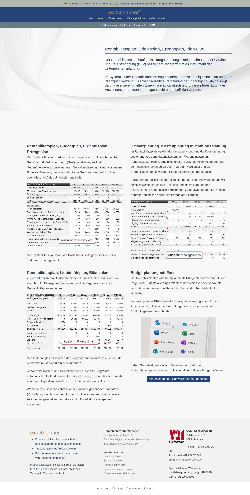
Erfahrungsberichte (135, 18)
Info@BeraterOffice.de (189, 459)
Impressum (103, 488)
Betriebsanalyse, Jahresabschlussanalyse (127, 439)
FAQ (152, 25)
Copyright (118, 488)
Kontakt (162, 18)
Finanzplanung (140, 189)
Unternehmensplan (143, 370)
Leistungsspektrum (114, 456)
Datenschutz (134, 488)
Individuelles (140, 25)
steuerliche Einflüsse (164, 185)
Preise (151, 18)
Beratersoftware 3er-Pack (118, 435)
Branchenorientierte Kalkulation (121, 443)
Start (91, 18)
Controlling (125, 25)
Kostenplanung (215, 151)
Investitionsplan (147, 166)
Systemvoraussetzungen (118, 469)
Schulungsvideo (113, 460)
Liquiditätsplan (89, 278)
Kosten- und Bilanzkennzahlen (63, 371)
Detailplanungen (108, 25)
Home (100, 18)
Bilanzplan (113, 278)
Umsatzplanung (183, 151)
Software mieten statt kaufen (120, 473)
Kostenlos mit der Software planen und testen (178, 379)
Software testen (114, 18)
